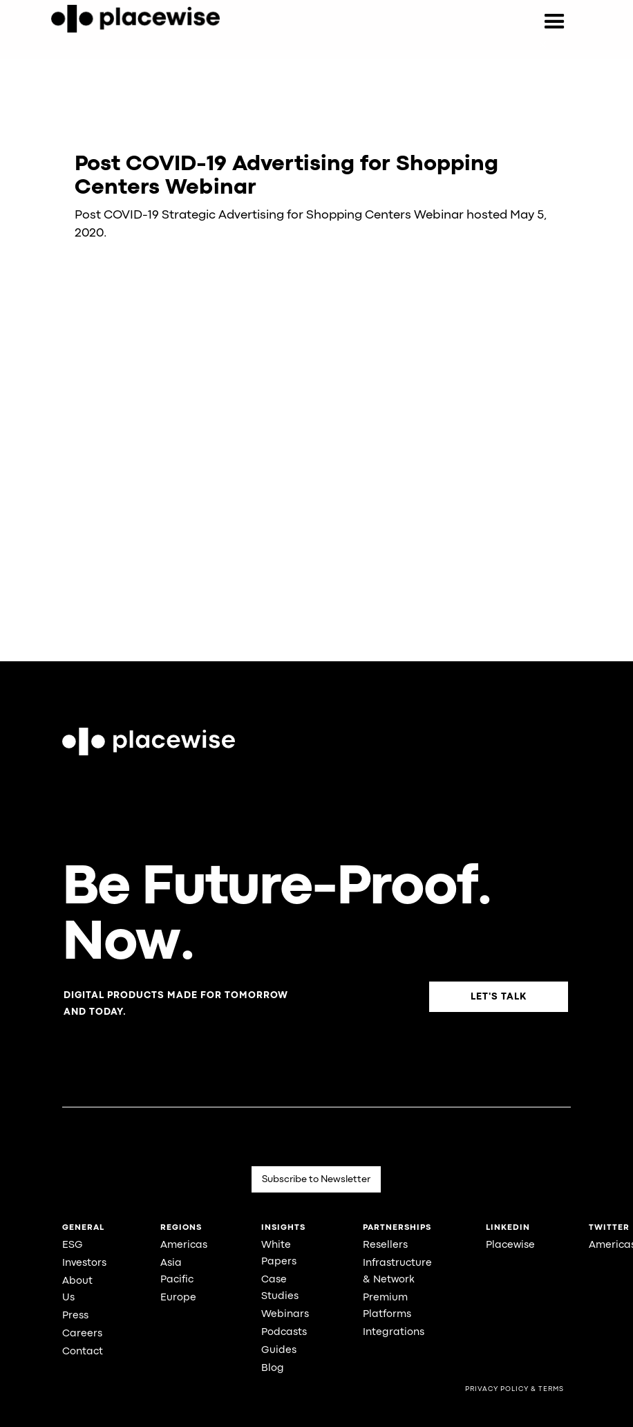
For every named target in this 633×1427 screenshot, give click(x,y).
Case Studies (280, 1288)
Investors (84, 1263)
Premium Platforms (387, 1306)
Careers (82, 1333)
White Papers (278, 1254)
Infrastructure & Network (397, 1272)
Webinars (285, 1314)
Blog (272, 1368)
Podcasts (284, 1332)
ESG (72, 1245)
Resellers (385, 1245)
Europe (178, 1297)
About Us (77, 1289)
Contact (82, 1351)
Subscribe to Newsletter (316, 1179)
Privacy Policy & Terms (514, 1389)
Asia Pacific (176, 1272)
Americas (183, 1245)
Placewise (510, 1245)
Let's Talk (499, 997)
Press (75, 1315)
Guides (278, 1350)
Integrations (393, 1332)
